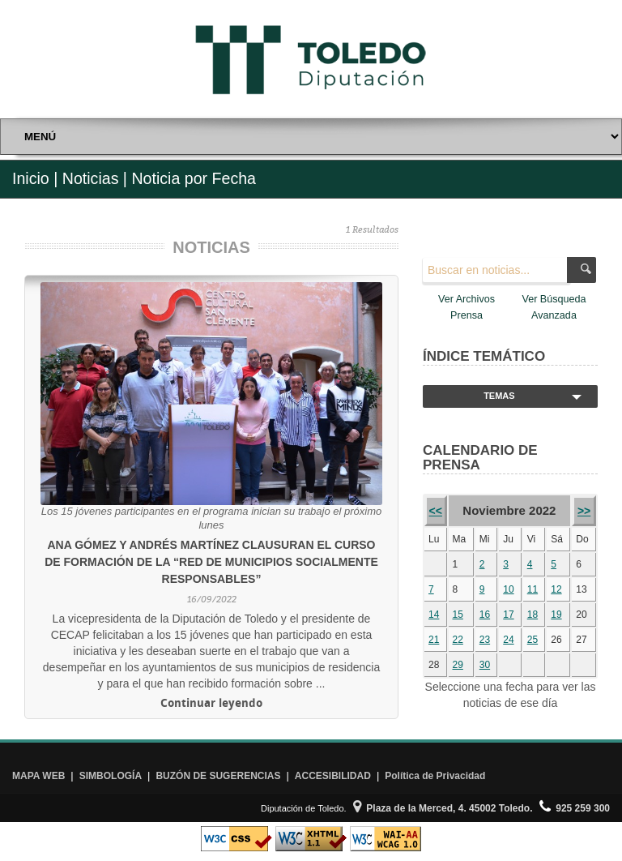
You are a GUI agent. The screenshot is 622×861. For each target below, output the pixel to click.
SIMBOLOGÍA (110, 776)
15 (458, 614)
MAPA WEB (38, 776)
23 (484, 639)
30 (484, 664)
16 (484, 614)
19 (556, 614)
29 (458, 664)
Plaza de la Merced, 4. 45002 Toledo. (443, 808)
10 (508, 589)
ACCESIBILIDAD (333, 776)
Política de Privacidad (435, 776)
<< (435, 510)
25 (532, 639)
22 (458, 639)
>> (583, 510)
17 (508, 614)
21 (433, 639)
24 (508, 639)
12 (556, 589)
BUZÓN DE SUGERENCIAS (218, 776)
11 (532, 589)
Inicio (30, 178)
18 (532, 614)
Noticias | (94, 178)
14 (433, 614)
